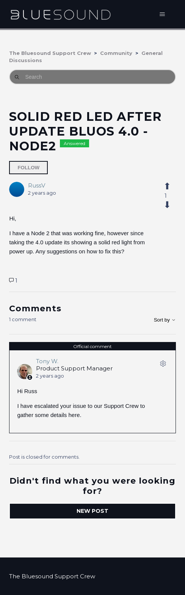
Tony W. (47, 361)
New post (92, 511)
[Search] (92, 76)
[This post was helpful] (166, 186)
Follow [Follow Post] (28, 167)
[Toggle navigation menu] (162, 14)
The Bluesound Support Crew (50, 53)
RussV (36, 185)
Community (116, 53)
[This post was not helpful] (166, 204)
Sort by (165, 320)
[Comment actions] (163, 365)
